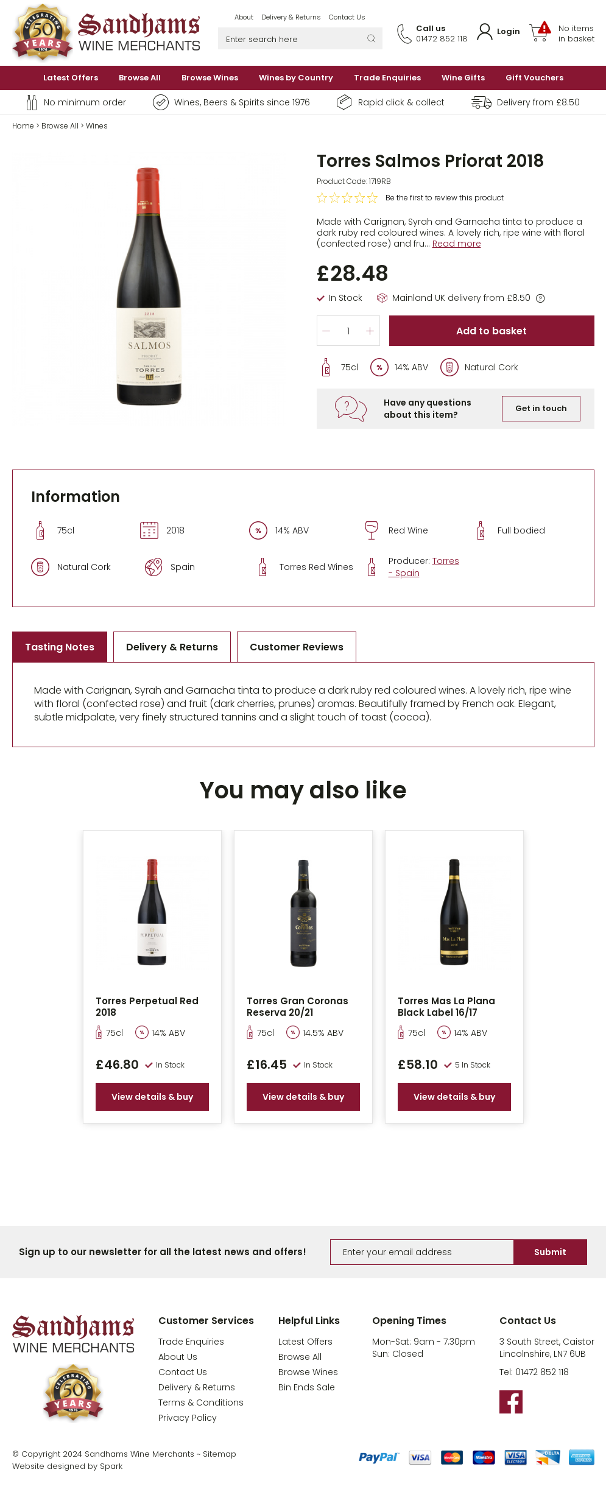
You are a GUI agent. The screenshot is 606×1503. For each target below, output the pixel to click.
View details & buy (152, 1097)
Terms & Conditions (201, 1402)
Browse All (140, 77)
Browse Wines (209, 77)
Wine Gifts (463, 77)
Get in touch (541, 408)
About (243, 17)
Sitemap (219, 1454)
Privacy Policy (187, 1418)
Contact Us (347, 17)
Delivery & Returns (291, 17)
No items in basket (576, 33)
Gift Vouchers (534, 77)
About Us (177, 1357)
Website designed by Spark (67, 1466)
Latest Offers (70, 77)
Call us (430, 28)
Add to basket (491, 331)
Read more (456, 244)
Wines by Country (296, 77)
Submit (550, 1252)
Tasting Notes (59, 647)
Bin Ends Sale (306, 1387)
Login (508, 31)
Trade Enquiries (387, 77)
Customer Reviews (297, 647)
